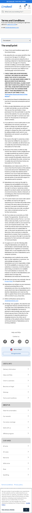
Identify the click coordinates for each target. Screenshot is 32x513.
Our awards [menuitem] (7, 416)
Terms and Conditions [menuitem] (10, 398)
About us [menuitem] (6, 405)
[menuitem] (5, 341)
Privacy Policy (9, 281)
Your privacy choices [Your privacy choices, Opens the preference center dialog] (8, 509)
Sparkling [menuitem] (6, 475)
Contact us (16, 336)
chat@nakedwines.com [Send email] (12, 27)
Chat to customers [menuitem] (8, 381)
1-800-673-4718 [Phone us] (11, 24)
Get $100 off (11, 1)
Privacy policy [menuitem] (18, 485)
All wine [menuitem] (5, 446)
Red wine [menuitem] (6, 457)
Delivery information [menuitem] (9, 369)
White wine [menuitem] (6, 463)
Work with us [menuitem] (7, 428)
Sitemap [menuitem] (5, 392)
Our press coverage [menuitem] (9, 422)
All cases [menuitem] (5, 452)
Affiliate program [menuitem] (8, 433)
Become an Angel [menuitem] (8, 386)
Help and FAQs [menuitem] (7, 375)
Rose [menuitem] (4, 469)
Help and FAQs (16, 332)
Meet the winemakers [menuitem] (9, 410)
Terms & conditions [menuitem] (7, 485)
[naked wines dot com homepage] (6, 6)
